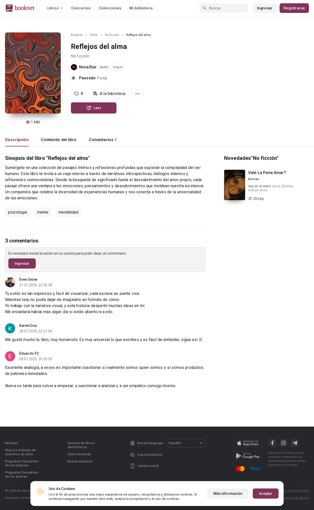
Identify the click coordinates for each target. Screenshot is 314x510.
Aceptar (265, 494)
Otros (94, 35)
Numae (253, 179)
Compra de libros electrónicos (81, 445)
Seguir (118, 67)
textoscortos (257, 190)
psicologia (17, 212)
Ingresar (264, 8)
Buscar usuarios (80, 461)
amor (276, 186)
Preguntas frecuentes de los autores (21, 474)
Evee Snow (28, 279)
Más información (228, 494)
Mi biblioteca (141, 8)
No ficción (112, 35)
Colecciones (110, 8)
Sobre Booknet (79, 454)
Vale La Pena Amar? (267, 172)
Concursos (81, 8)
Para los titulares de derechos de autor (20, 452)
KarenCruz (28, 326)
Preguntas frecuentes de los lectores (21, 463)
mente (43, 212)
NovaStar (87, 67)
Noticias (11, 443)
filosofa (287, 186)
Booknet (77, 35)
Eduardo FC (29, 353)
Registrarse (294, 8)
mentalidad (68, 212)
